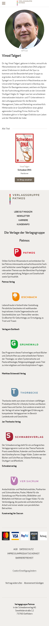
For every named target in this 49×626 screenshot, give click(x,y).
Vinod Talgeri (24, 166)
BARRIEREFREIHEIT (24, 558)
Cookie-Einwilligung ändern (24, 570)
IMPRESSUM (13, 553)
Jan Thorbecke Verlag (11, 421)
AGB (15, 549)
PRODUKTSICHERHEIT (29, 553)
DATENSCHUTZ (26, 549)
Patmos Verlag (8, 281)
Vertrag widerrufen (13, 583)
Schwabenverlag (9, 466)
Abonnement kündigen (34, 583)
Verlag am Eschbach (10, 329)
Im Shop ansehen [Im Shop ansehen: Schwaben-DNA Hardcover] (24, 179)
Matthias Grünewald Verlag (14, 373)
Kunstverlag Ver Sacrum (12, 513)
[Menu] (3, 3)
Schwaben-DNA (24, 170)
